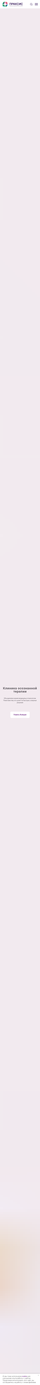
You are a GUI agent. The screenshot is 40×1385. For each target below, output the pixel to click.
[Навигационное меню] (36, 4)
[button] (31, 4)
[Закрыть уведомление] (38, 1375)
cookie (24, 1376)
